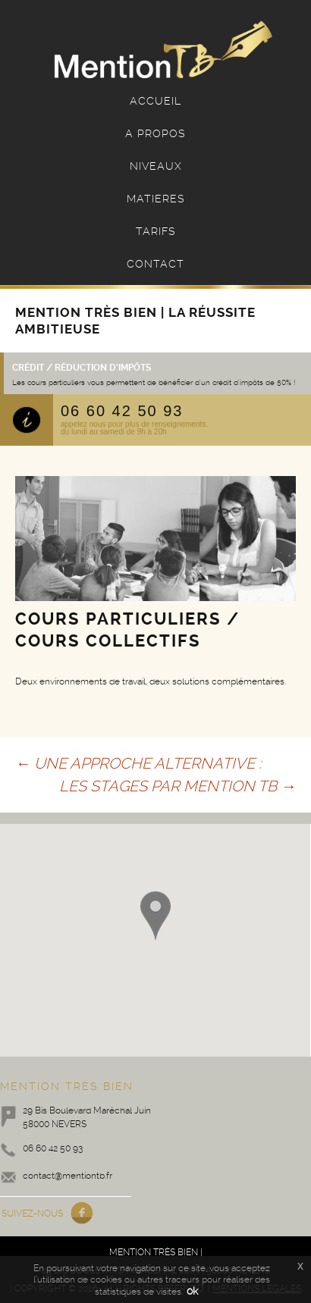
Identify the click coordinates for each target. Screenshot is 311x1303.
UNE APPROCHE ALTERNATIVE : (138, 763)
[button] (155, 916)
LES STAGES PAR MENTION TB (177, 786)
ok (192, 1291)
